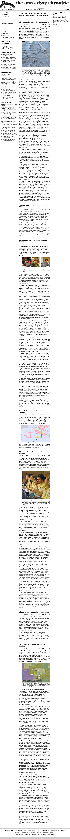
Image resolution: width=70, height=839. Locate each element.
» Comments (4, 19)
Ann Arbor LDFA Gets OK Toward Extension (9, 58)
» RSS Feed (4, 37)
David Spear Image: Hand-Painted (9, 137)
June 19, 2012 (44, 712)
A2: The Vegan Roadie (9, 92)
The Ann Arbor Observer (7, 45)
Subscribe (29, 9)
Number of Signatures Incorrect (10, 125)
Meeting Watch (45, 830)
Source (3, 87)
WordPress (51, 834)
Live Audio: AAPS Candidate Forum (8, 55)
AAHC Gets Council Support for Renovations (9, 62)
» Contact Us (5, 35)
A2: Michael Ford (8, 98)
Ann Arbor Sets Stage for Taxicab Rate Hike (9, 68)
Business (7, 830)
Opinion (63, 830)
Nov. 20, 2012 (23, 519)
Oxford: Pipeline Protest (7, 75)
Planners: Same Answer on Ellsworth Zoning (33, 452)
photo (59, 21)
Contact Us (52, 832)
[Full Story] (35, 200)
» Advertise (4, 33)
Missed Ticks (6, 102)
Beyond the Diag (28, 595)
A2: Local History (8, 97)
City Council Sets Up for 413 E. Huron (34, 22)
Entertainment (22, 830)
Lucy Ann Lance (8, 47)
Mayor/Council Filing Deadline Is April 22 (9, 131)
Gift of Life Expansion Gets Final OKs (9, 65)
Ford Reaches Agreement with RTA (9, 90)
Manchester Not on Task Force (9, 128)
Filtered (45, 832)
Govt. (38, 830)
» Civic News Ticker (7, 23)
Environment (31, 830)
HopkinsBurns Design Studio (41, 584)
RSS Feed (39, 832)
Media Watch (6, 72)
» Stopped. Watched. (7, 21)
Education (14, 830)
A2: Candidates (7, 94)
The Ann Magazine (8, 49)
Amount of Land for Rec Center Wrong (9, 140)
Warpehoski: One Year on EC (9, 105)
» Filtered (11, 37)
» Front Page (5, 16)
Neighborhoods (55, 830)
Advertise (33, 832)
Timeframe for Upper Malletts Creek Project (10, 134)
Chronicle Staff (28, 209)
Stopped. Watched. (60, 13)
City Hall (56, 15)
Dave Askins (26, 24)
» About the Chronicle (7, 29)
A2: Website (6, 95)
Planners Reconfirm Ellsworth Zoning (34, 612)
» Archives (4, 31)
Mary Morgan (26, 455)
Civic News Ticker (8, 52)
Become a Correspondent (22, 832)
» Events (3, 25)
